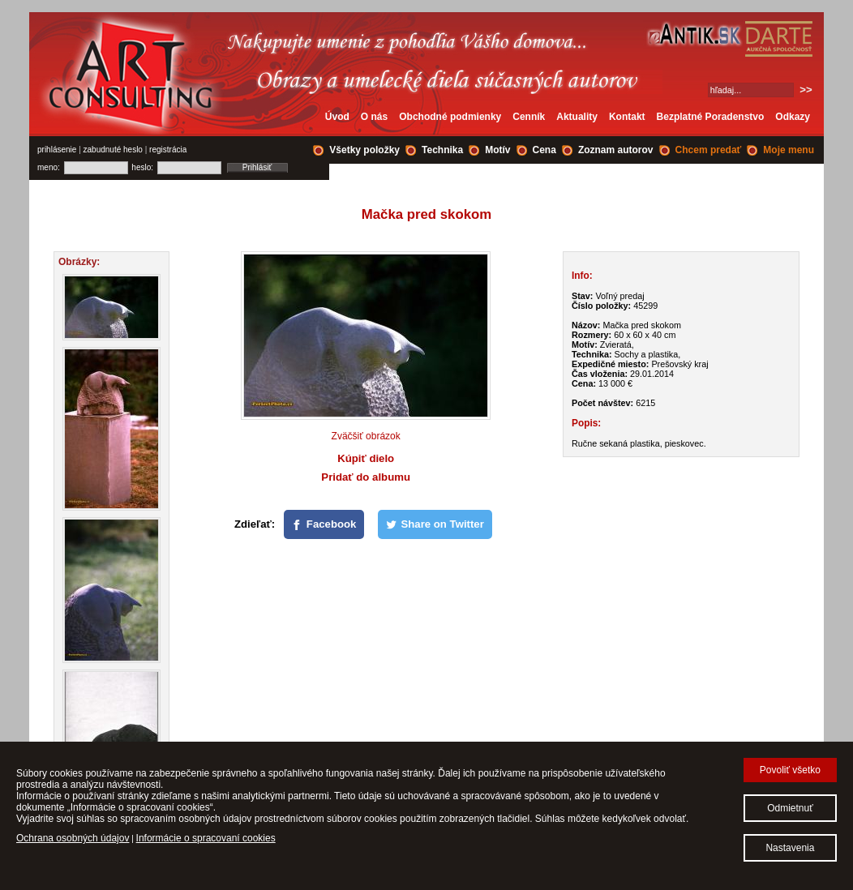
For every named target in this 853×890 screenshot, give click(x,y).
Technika (442, 150)
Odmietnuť (790, 808)
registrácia (167, 149)
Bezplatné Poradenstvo (711, 116)
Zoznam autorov (616, 150)
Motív (497, 150)
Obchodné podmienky (450, 116)
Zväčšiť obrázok (366, 436)
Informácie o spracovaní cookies (206, 838)
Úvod (337, 116)
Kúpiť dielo (365, 458)
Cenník (528, 116)
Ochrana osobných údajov (72, 838)
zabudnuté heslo (113, 149)
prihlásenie (56, 149)
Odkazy (792, 116)
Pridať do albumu (365, 477)
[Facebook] (324, 524)
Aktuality (577, 116)
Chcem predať (708, 150)
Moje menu (788, 150)
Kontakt (627, 116)
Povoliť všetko (790, 770)
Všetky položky (364, 150)
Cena (544, 150)
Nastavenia (789, 848)
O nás (374, 116)
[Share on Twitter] (435, 524)
